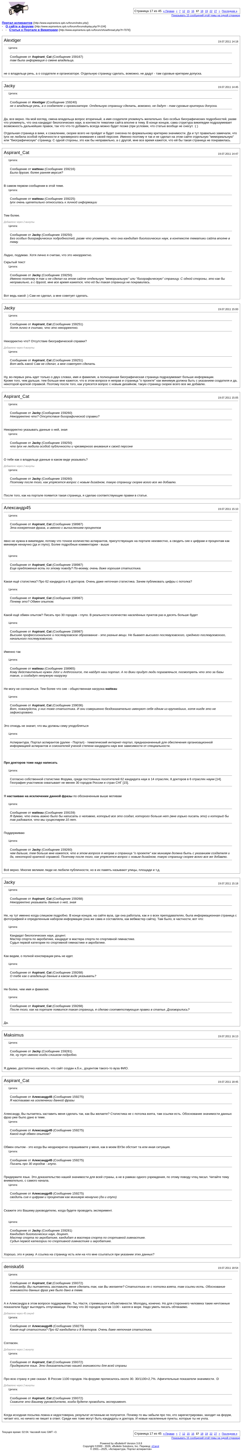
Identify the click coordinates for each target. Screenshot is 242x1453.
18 (201, 11)
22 (211, 11)
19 (206, 11)
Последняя (229, 11)
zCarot (155, 1446)
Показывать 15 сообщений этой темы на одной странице (205, 15)
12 (183, 11)
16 (192, 11)
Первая (168, 11)
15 (188, 11)
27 (215, 11)
